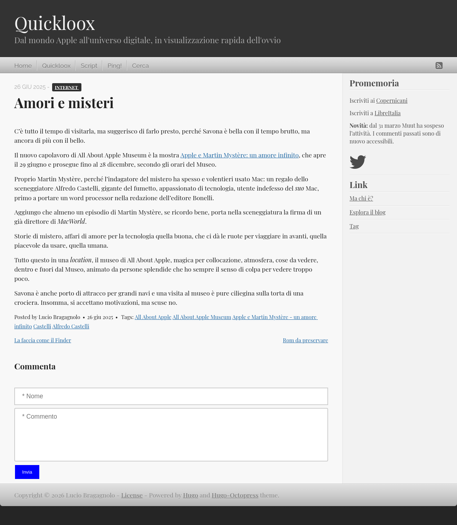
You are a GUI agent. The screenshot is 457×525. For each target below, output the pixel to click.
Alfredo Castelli (70, 326)
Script (89, 65)
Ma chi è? (361, 198)
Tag (354, 226)
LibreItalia (388, 113)
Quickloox (54, 23)
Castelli (42, 326)
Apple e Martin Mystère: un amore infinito (239, 155)
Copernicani (392, 100)
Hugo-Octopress (235, 495)
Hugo (190, 495)
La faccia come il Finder (42, 340)
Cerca (140, 65)
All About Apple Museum (201, 316)
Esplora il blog (368, 212)
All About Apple (153, 316)
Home (23, 65)
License (132, 495)
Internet (67, 87)
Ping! (114, 65)
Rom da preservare (305, 340)
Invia (27, 472)
